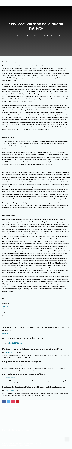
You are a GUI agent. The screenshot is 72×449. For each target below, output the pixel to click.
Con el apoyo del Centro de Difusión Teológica (15, 445)
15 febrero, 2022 (32, 36)
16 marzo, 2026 (20, 390)
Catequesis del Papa (44, 36)
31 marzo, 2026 (20, 365)
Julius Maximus (20, 36)
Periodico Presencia (10, 365)
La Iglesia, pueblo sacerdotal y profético (23, 374)
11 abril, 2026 (17, 352)
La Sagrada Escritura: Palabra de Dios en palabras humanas (33, 387)
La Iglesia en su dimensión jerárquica (21, 361)
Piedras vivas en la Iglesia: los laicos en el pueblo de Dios (32, 349)
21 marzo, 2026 (20, 377)
